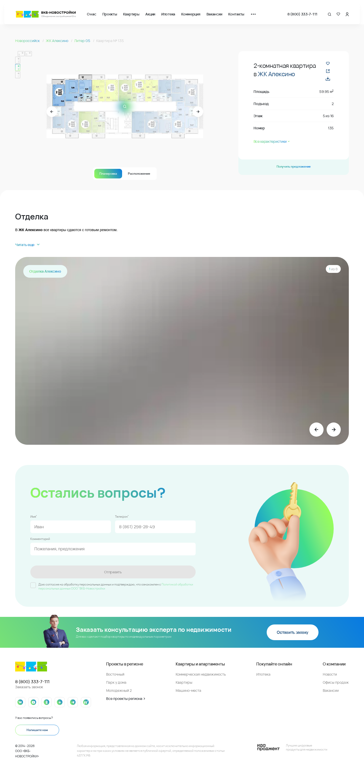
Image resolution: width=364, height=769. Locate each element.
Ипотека (168, 14)
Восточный (115, 674)
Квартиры (131, 14)
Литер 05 (82, 40)
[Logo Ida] (292, 747)
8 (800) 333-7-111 (302, 14)
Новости (330, 674)
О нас (91, 14)
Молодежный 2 (119, 690)
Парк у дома (116, 682)
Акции (150, 14)
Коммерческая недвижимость (201, 674)
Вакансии (214, 14)
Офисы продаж (336, 682)
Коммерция (190, 14)
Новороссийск (27, 40)
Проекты (109, 14)
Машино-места (188, 690)
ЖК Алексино (57, 40)
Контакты (236, 14)
